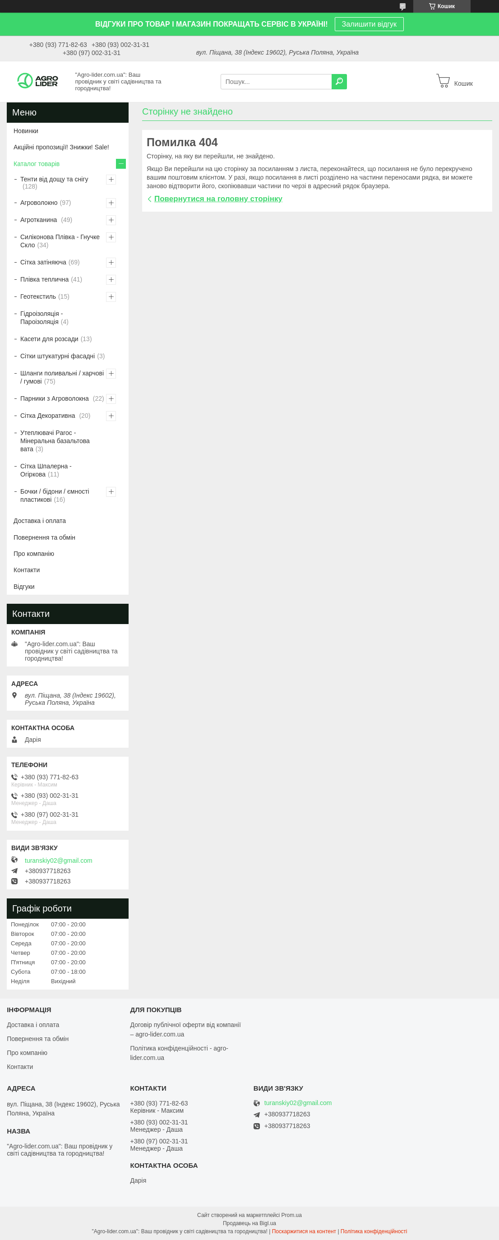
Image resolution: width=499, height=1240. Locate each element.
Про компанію (34, 553)
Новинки (26, 130)
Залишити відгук (369, 24)
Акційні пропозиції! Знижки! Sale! (61, 147)
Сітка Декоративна (48, 415)
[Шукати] (339, 81)
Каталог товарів (37, 163)
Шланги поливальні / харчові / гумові (62, 377)
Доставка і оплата (40, 520)
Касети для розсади (49, 338)
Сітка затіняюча (43, 262)
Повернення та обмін (44, 537)
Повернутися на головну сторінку (218, 198)
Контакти (27, 570)
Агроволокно (39, 202)
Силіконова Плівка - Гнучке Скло (60, 241)
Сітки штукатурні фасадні (57, 356)
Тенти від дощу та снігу (54, 179)
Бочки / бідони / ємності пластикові (54, 495)
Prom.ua (292, 1215)
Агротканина (39, 219)
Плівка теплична (44, 279)
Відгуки (24, 586)
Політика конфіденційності (374, 1231)
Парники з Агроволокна (55, 398)
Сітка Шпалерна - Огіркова (46, 470)
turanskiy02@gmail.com (58, 860)
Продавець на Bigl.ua (249, 1223)
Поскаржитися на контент (304, 1231)
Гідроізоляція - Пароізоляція (41, 317)
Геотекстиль (38, 296)
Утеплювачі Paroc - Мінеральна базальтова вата (55, 441)
